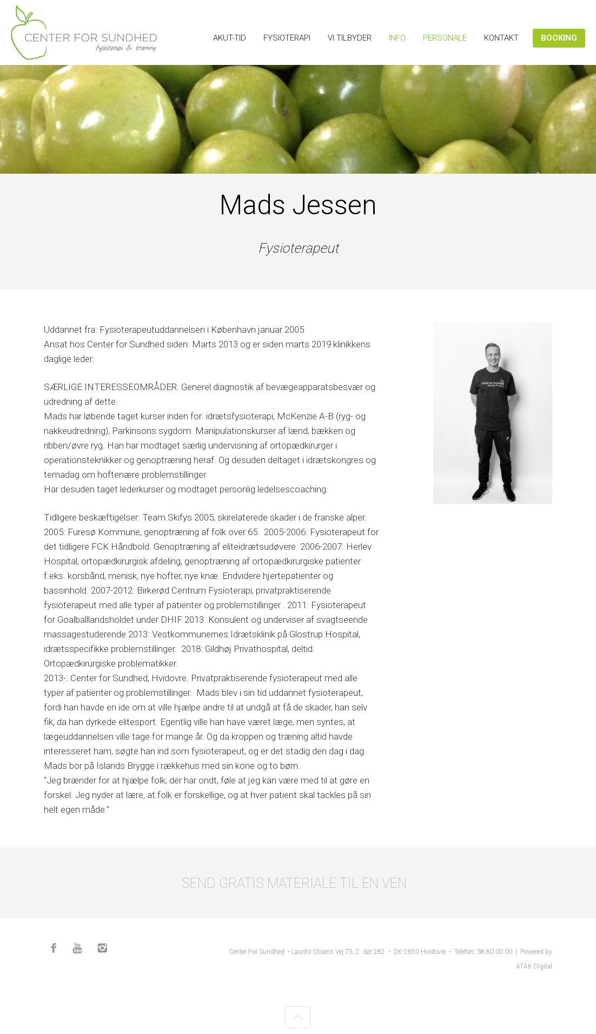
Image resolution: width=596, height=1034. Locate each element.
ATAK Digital (534, 966)
